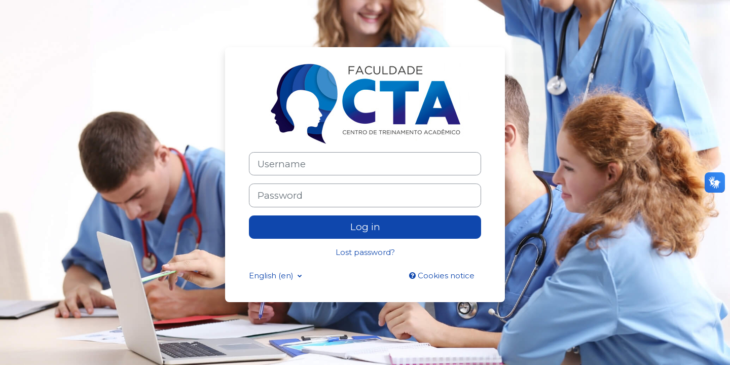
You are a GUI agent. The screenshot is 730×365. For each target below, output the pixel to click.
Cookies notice (441, 275)
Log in (365, 227)
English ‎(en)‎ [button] (272, 275)
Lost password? (365, 252)
